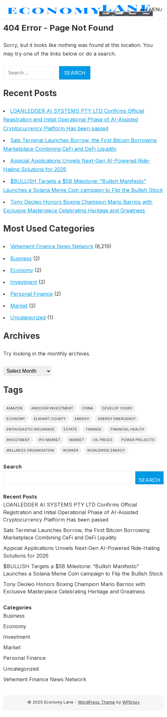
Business (21, 258)
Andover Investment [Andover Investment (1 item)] (52, 408)
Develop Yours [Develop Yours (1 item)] (117, 408)
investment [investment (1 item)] (18, 440)
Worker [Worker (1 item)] (70, 450)
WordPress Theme (96, 702)
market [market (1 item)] (76, 440)
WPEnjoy (131, 702)
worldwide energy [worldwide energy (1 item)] (106, 450)
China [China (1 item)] (87, 408)
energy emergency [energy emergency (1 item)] (117, 418)
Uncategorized (28, 317)
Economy (21, 270)
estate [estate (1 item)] (70, 429)
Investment (23, 282)
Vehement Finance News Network (51, 246)
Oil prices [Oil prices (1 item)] (102, 440)
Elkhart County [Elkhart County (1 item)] (50, 418)
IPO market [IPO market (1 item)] (49, 440)
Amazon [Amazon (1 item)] (14, 408)
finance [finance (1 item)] (94, 429)
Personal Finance (31, 294)
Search (12, 466)
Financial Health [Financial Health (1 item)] (127, 429)
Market (18, 305)
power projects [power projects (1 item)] (138, 440)
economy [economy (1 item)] (15, 418)
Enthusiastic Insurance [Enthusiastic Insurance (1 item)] (30, 429)
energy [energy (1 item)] (82, 418)
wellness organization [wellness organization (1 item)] (30, 450)
